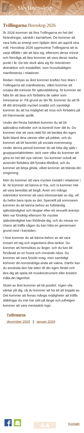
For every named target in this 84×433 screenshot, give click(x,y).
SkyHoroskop (35, 7)
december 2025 (18, 321)
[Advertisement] (42, 370)
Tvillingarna (16, 315)
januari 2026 (46, 321)
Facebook (8, 422)
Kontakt (74, 424)
